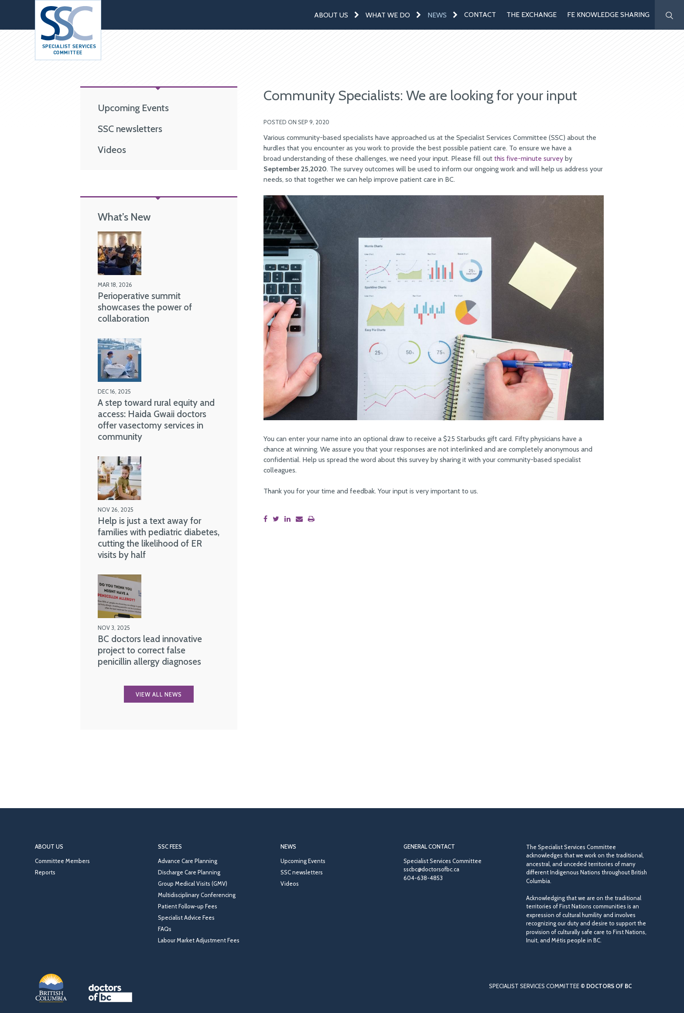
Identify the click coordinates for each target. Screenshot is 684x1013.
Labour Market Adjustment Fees (198, 940)
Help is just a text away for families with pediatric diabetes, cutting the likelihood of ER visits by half (158, 537)
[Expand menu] (356, 14)
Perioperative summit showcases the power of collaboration (145, 307)
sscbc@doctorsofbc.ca (431, 869)
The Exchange (531, 14)
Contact (480, 14)
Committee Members (62, 860)
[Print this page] (313, 519)
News (437, 15)
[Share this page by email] (301, 519)
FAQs (164, 928)
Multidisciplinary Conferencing (197, 894)
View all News (159, 694)
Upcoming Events (133, 107)
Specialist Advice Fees (186, 917)
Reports (45, 872)
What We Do (388, 15)
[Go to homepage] (68, 30)
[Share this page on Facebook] (267, 519)
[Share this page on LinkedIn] (289, 519)
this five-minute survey (528, 158)
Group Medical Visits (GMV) (192, 883)
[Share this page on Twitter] (278, 519)
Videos (112, 149)
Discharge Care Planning (189, 872)
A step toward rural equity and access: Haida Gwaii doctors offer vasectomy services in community (156, 419)
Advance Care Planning (187, 860)
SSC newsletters (130, 128)
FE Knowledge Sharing (608, 14)
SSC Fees (170, 846)
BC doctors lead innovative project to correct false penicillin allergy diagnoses (150, 650)
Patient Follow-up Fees (187, 906)
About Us (331, 15)
